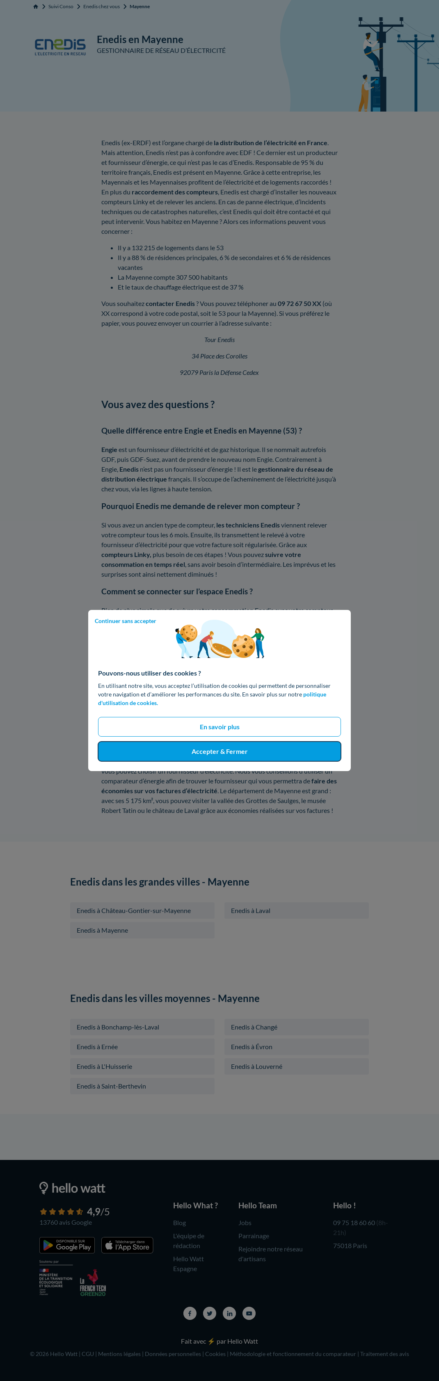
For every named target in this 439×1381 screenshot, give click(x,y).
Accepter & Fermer (220, 751)
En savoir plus (220, 726)
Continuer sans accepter (125, 620)
